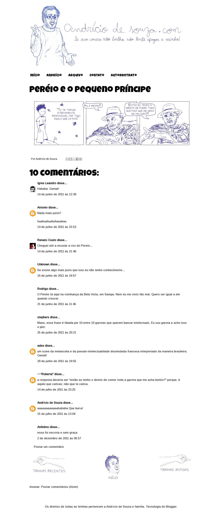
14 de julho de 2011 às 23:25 (56, 389)
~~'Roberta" (45, 374)
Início (35, 75)
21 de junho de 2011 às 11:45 (56, 304)
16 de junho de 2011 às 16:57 (56, 275)
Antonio (42, 207)
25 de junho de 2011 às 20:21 (56, 332)
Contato (96, 75)
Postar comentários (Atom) (59, 487)
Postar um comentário (49, 446)
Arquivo (75, 75)
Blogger (171, 506)
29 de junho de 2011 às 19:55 (56, 361)
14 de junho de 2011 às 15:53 (56, 227)
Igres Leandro (46, 183)
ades (40, 345)
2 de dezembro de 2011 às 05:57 (59, 438)
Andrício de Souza (47, 158)
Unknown (43, 264)
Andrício (54, 75)
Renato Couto (46, 240)
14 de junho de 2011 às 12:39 (56, 194)
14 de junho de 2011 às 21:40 (56, 251)
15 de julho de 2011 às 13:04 (56, 414)
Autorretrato (124, 75)
